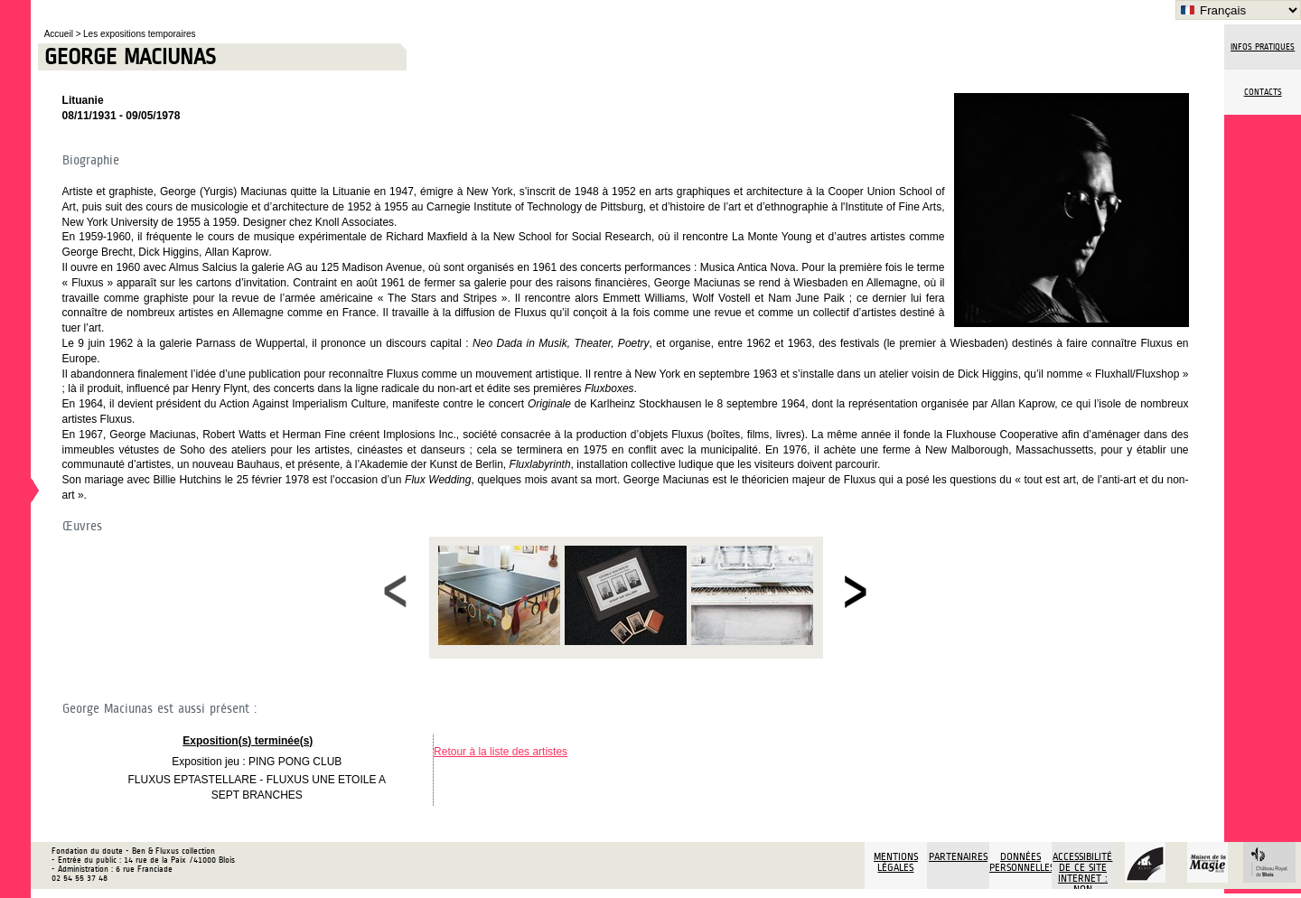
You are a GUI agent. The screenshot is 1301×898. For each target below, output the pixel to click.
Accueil (60, 34)
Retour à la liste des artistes (500, 751)
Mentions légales (896, 862)
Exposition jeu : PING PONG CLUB (257, 761)
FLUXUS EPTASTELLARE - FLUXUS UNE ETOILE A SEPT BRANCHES (256, 787)
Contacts (1263, 92)
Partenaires (958, 856)
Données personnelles (1020, 862)
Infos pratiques (1263, 46)
